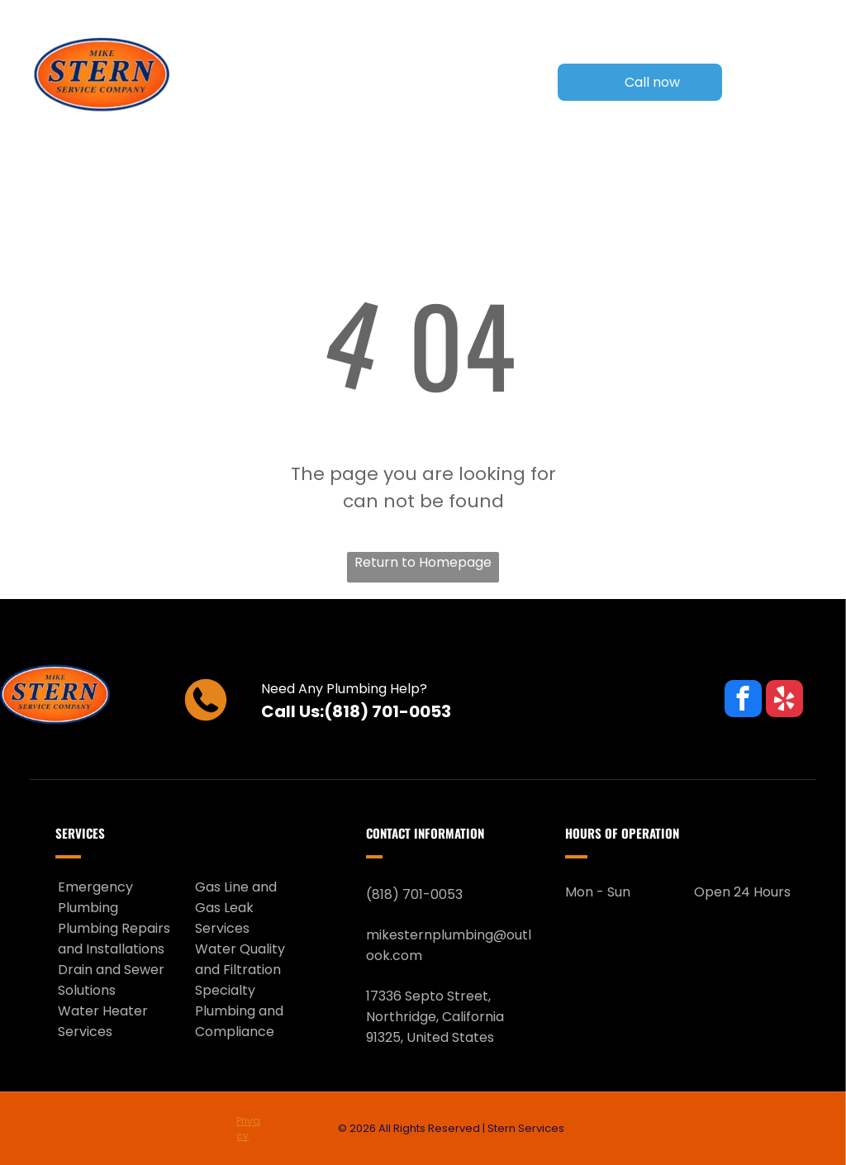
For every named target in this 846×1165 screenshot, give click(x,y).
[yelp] (784, 700)
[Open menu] (802, 82)
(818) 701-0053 (387, 711)
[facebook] (743, 700)
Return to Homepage (423, 562)
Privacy (248, 1128)
